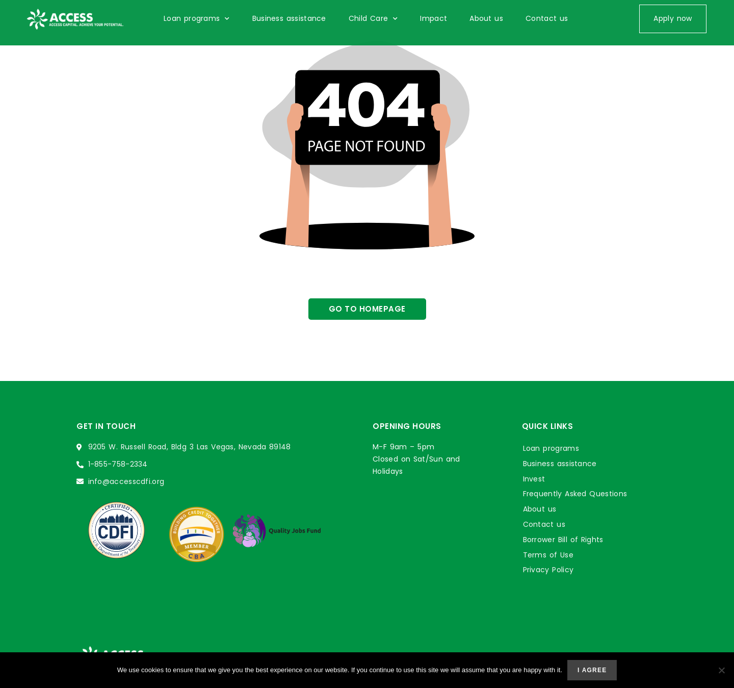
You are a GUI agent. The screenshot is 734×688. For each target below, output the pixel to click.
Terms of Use (548, 555)
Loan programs (197, 19)
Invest (534, 479)
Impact (433, 18)
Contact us (547, 18)
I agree (592, 670)
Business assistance (289, 18)
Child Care (373, 19)
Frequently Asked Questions (575, 494)
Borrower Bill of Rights (563, 539)
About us (486, 18)
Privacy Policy (548, 570)
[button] (672, 19)
